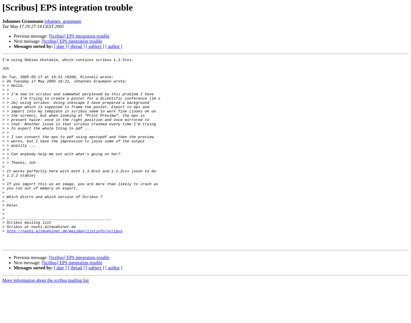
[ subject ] (95, 46)
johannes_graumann (63, 21)
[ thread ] (76, 46)
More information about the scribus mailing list (45, 318)
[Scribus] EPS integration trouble (79, 36)
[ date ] (60, 46)
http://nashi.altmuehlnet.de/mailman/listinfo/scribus (65, 266)
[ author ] (113, 46)
